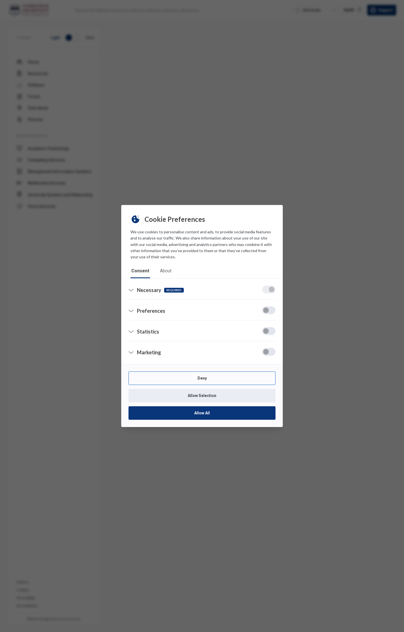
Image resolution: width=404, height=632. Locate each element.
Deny (202, 379)
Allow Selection (202, 396)
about (166, 270)
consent (141, 270)
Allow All (202, 414)
